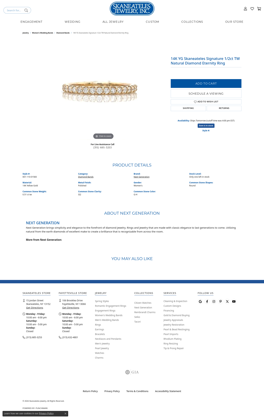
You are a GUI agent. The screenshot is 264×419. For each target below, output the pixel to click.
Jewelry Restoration (173, 324)
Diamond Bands (63, 33)
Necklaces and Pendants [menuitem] (108, 338)
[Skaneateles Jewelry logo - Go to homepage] (132, 8)
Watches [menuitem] (99, 353)
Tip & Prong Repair (173, 348)
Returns (224, 108)
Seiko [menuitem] (137, 317)
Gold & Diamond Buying (176, 315)
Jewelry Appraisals (173, 320)
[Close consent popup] (65, 414)
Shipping (188, 108)
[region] (103, 89)
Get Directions (34, 307)
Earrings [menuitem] (99, 329)
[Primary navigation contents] (132, 22)
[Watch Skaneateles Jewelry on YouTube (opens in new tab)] (234, 301)
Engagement (31, 21)
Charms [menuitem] (99, 357)
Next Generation (142, 176)
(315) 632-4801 (70, 337)
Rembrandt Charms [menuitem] (145, 312)
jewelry (26, 33)
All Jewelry (113, 21)
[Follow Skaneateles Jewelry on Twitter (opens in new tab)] (227, 301)
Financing (168, 310)
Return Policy (90, 391)
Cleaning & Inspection (175, 301)
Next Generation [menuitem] (143, 307)
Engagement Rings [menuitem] (105, 310)
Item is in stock (206, 125)
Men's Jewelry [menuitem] (102, 343)
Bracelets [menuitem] (100, 334)
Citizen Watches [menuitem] (142, 302)
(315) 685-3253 (102, 147)
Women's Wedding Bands (42, 33)
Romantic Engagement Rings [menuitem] (110, 305)
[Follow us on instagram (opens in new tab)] (214, 301)
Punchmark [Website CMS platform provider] (42, 408)
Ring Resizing (170, 343)
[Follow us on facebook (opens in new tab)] (207, 301)
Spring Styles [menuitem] (102, 301)
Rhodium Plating (172, 338)
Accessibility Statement (168, 391)
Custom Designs (172, 305)
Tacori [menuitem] (137, 321)
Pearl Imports (170, 334)
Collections (192, 21)
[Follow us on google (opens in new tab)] (200, 301)
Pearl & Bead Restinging (176, 329)
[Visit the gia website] (132, 372)
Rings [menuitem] (98, 324)
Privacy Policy (112, 391)
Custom (152, 21)
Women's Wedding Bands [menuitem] (108, 315)
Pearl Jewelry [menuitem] (102, 348)
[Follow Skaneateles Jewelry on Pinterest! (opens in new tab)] (220, 301)
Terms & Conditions (137, 391)
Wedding (72, 21)
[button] (245, 8)
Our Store (234, 21)
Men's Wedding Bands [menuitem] (107, 320)
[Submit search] (27, 10)
